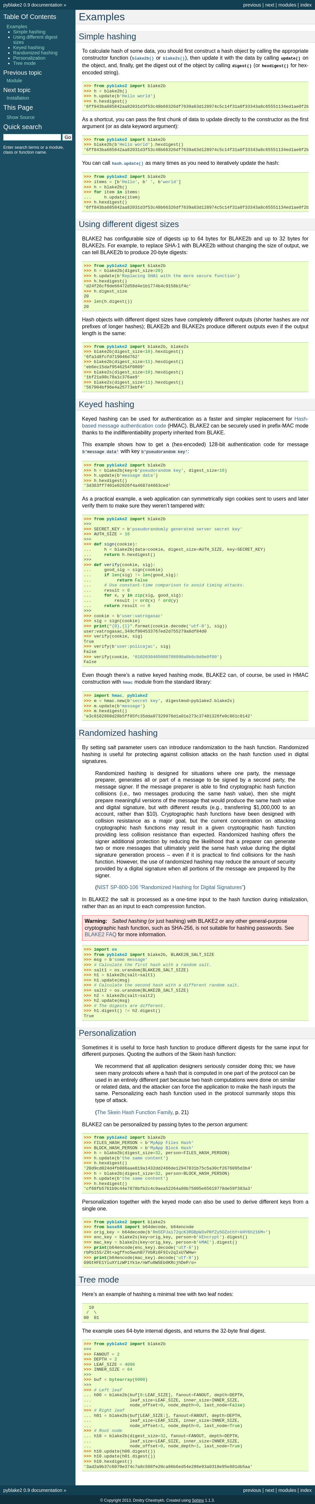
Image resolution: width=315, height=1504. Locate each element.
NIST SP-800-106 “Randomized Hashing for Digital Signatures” (170, 885)
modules (287, 5)
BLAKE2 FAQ (100, 933)
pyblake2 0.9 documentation (32, 5)
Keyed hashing (28, 47)
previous (252, 5)
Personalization (29, 58)
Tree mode (24, 63)
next (269, 5)
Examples (17, 26)
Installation (18, 98)
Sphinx (198, 1498)
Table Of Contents (29, 16)
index (306, 5)
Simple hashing (29, 31)
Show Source (21, 117)
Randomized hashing (35, 52)
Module (14, 80)
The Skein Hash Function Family (134, 1111)
